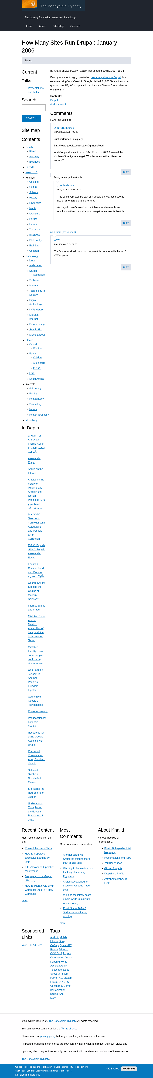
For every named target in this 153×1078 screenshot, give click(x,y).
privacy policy (48, 1036)
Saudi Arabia (36, 379)
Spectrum (55, 973)
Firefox (54, 982)
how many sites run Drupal (106, 77)
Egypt (32, 353)
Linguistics (35, 203)
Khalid (32, 151)
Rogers (67, 953)
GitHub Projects (113, 868)
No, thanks (129, 1068)
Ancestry (34, 156)
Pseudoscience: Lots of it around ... (37, 722)
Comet (67, 986)
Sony (62, 941)
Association (39, 274)
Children (34, 250)
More (53, 998)
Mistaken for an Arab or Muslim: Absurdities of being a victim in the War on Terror (36, 628)
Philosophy (35, 240)
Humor (33, 224)
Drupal (54, 100)
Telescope (56, 969)
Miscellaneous (37, 334)
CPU (66, 982)
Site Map (58, 26)
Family (29, 147)
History (33, 197)
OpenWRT (65, 945)
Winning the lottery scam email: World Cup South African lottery (77, 899)
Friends (30, 167)
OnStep (54, 945)
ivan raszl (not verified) (63, 232)
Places (29, 340)
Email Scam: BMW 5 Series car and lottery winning (75, 912)
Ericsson (63, 949)
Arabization (35, 265)
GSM (64, 965)
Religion (34, 245)
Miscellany (31, 420)
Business (34, 235)
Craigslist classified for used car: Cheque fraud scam (76, 885)
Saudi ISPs (35, 329)
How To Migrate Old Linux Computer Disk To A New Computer (39, 889)
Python (54, 977)
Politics (33, 219)
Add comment (58, 104)
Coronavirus (57, 957)
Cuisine (37, 357)
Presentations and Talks (38, 848)
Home (29, 26)
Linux (32, 260)
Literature (34, 213)
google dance (65, 185)
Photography (36, 398)
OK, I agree (112, 1068)
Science (33, 192)
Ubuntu (54, 941)
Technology (32, 256)
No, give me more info (27, 1074)
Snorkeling (35, 404)
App (61, 994)
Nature (33, 409)
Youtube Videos (113, 863)
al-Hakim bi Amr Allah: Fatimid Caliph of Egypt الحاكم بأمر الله (36, 443)
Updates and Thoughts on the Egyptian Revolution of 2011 (35, 811)
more (24, 900)
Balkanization (57, 990)
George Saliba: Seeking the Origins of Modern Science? (36, 591)
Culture (33, 187)
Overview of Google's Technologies (35, 700)
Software (34, 280)
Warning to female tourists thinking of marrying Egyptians (77, 872)
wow (57, 240)
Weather (38, 348)
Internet (33, 285)
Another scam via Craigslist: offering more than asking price (76, 858)
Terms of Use (68, 1028)
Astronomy (35, 388)
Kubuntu (55, 961)
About (42, 26)
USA (32, 373)
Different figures (64, 127)
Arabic (68, 957)
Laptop (68, 977)
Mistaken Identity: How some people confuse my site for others (36, 655)
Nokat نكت (31, 172)
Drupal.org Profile (114, 873)
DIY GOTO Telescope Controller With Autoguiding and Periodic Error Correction (36, 526)
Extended (34, 161)
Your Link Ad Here (32, 945)
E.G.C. (37, 368)
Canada (33, 344)
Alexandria (39, 363)
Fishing (33, 393)
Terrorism (34, 229)
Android (54, 937)
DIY (61, 982)
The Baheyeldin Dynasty (62, 1021)
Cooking (34, 181)
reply (126, 172)
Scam (65, 973)
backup (54, 994)
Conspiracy (56, 986)
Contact (75, 26)
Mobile (63, 937)
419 (61, 977)
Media (32, 208)
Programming (37, 324)
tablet (65, 969)
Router (54, 949)
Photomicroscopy (39, 414)
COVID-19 (56, 953)
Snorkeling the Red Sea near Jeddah (36, 792)
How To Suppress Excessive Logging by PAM (37, 857)
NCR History (36, 309)
